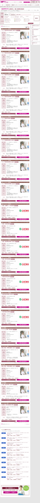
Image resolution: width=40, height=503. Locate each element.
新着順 (26, 27)
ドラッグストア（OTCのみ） (35, 39)
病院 (32, 40)
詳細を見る (8, 48)
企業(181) (27, 16)
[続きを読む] (20, 88)
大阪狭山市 (33, 34)
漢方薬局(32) (6, 17)
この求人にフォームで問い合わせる (23, 48)
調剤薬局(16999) (6, 16)
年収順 (28, 27)
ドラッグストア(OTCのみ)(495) (15, 17)
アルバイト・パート (11, 13)
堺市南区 (33, 32)
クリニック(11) (22, 17)
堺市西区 (33, 30)
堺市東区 (33, 31)
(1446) (7, 22)
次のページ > (27, 26)
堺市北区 (33, 33)
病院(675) (21, 16)
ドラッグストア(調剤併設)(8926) (15, 16)
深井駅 (32, 27)
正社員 (5, 13)
